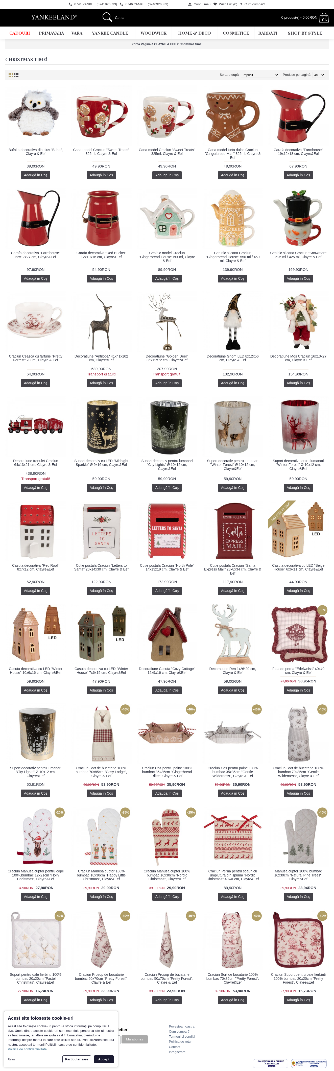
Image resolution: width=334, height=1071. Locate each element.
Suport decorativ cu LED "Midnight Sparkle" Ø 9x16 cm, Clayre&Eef (101, 463)
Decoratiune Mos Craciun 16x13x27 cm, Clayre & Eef (298, 358)
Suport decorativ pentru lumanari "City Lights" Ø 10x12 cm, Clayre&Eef (167, 465)
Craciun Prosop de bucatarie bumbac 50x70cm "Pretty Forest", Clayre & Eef (101, 978)
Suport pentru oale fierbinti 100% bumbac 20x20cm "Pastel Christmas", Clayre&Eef (35, 978)
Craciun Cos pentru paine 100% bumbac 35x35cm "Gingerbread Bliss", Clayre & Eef (167, 772)
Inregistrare (177, 1052)
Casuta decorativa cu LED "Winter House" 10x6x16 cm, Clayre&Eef (35, 671)
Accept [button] (103, 1059)
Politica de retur (180, 1041)
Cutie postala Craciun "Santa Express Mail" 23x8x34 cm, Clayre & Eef (232, 569)
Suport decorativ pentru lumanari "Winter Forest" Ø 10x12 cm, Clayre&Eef (232, 465)
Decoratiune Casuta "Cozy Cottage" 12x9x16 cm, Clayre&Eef (167, 671)
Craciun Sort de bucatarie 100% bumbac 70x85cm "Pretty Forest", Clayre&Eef (232, 978)
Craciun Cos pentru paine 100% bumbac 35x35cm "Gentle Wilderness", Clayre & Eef (233, 772)
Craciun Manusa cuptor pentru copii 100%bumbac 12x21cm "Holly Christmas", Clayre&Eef (35, 875)
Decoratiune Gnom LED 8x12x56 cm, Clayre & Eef (232, 358)
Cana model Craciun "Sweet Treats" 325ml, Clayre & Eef (101, 152)
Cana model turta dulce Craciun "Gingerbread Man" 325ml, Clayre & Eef (233, 154)
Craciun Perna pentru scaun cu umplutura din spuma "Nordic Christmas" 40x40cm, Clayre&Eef (232, 875)
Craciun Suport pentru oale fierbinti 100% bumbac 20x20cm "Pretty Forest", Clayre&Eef (298, 978)
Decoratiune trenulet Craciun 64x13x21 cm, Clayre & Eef (35, 463)
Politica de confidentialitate (27, 1049)
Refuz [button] (11, 1059)
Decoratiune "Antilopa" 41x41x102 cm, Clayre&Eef (101, 358)
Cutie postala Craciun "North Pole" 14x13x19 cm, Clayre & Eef (167, 567)
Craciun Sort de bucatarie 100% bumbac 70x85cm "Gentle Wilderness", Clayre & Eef (298, 772)
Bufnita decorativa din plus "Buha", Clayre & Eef (36, 152)
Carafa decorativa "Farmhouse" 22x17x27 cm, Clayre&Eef (35, 255)
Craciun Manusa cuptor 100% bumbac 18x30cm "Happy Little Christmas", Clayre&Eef (101, 875)
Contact (174, 1047)
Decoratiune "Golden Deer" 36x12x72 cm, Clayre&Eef (167, 358)
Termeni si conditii (182, 1036)
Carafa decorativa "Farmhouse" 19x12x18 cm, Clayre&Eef (298, 152)
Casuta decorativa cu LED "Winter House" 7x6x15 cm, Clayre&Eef (101, 671)
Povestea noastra (182, 1026)
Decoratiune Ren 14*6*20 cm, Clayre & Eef (232, 671)
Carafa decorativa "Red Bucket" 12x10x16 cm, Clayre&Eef (101, 255)
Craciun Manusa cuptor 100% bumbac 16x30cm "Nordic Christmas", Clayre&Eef (167, 875)
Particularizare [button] (76, 1059)
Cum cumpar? (179, 1031)
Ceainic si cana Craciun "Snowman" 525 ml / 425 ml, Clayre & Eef (298, 255)
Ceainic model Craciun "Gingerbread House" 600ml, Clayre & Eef (167, 257)
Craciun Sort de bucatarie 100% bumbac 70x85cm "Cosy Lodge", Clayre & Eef (101, 772)
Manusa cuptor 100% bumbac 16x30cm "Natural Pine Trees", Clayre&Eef (298, 875)
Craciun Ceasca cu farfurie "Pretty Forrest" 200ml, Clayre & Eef (35, 358)
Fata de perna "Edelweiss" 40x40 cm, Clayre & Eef (298, 671)
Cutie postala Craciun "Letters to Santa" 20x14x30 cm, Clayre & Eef (101, 567)
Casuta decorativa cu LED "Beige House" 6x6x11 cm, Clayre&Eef (298, 567)
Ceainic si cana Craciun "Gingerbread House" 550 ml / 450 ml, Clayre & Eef (232, 257)
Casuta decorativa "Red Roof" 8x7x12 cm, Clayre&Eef (35, 567)
